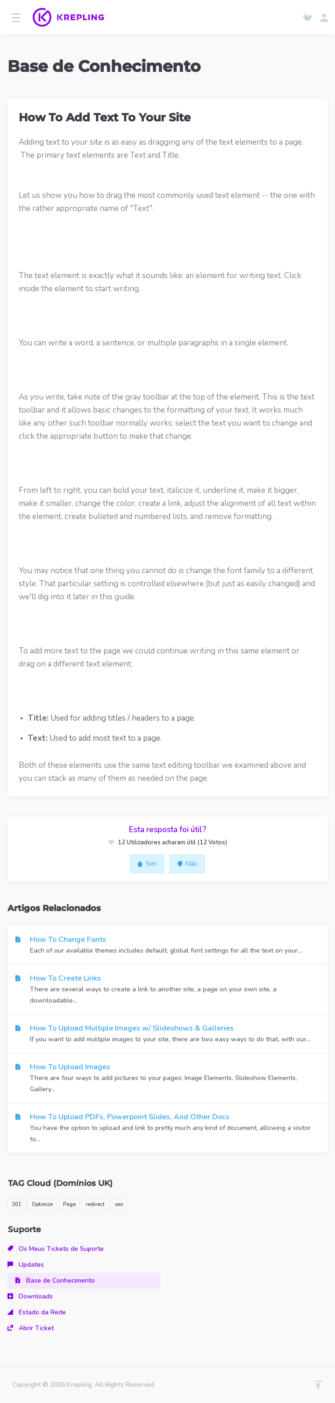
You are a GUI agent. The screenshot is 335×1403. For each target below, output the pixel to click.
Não (187, 863)
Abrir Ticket (30, 1328)
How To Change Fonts (167, 945)
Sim (147, 863)
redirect (95, 1204)
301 (16, 1204)
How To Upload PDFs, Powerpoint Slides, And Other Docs (167, 1128)
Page (69, 1204)
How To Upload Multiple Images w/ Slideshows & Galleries (167, 1034)
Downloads (30, 1296)
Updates (25, 1264)
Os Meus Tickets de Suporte (55, 1248)
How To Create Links (167, 989)
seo (119, 1204)
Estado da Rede (36, 1312)
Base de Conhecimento (55, 1280)
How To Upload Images (167, 1078)
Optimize (42, 1204)
